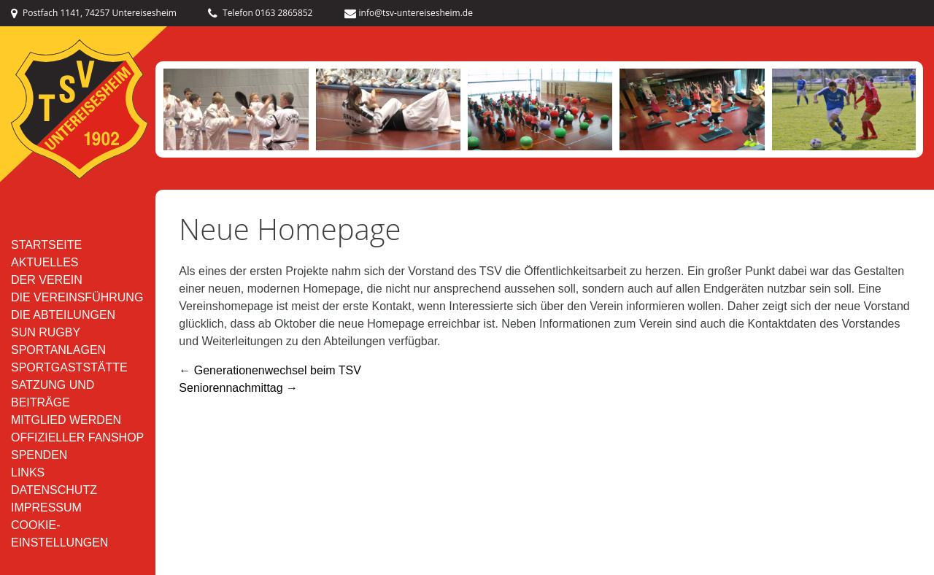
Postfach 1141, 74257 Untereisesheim (94, 13)
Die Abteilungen (63, 315)
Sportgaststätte (69, 367)
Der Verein (46, 280)
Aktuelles (44, 262)
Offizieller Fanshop (77, 437)
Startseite (46, 245)
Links (28, 472)
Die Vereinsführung (77, 297)
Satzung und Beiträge (52, 394)
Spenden (39, 455)
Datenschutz (54, 490)
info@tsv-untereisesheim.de (408, 13)
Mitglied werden (66, 420)
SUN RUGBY (45, 332)
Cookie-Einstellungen (59, 534)
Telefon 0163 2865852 (260, 13)
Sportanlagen (58, 350)
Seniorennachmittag (238, 388)
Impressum (46, 507)
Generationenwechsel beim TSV (270, 370)
